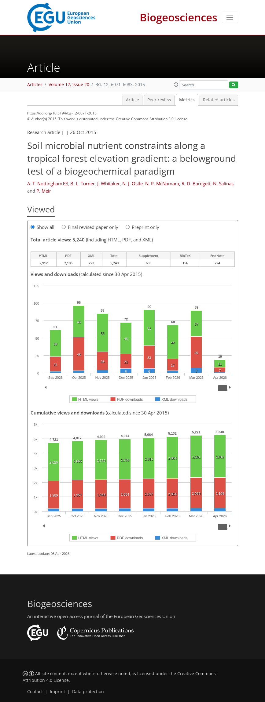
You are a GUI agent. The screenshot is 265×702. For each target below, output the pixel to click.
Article (132, 100)
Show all (42, 227)
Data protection (88, 691)
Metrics (187, 100)
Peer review (159, 100)
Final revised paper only (90, 227)
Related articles (219, 100)
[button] (176, 84)
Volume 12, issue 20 (69, 84)
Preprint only (142, 227)
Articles (34, 84)
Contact (35, 691)
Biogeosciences (178, 17)
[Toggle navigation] (230, 17)
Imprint (57, 691)
